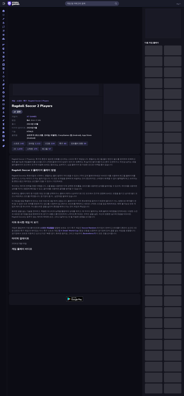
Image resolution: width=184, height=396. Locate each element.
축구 (25, 101)
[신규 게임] (3, 19)
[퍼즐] (3, 132)
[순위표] (3, 39)
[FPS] (3, 45)
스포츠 (19, 101)
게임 (13, 101)
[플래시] (3, 136)
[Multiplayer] (3, 35)
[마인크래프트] (3, 65)
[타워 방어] (3, 124)
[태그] (3, 146)
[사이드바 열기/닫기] (4, 3)
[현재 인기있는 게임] (3, 23)
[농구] (3, 57)
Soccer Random (89, 228)
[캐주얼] (3, 112)
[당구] (3, 61)
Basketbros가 (89, 233)
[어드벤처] (3, 92)
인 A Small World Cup (68, 230)
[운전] (3, 96)
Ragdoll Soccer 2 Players (38, 101)
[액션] (3, 88)
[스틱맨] (3, 80)
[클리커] (3, 120)
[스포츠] (3, 84)
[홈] (3, 11)
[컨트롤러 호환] (3, 116)
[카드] (3, 108)
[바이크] (3, 72)
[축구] (3, 104)
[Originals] (3, 31)
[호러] (3, 140)
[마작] (3, 69)
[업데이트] (3, 27)
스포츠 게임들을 (47, 228)
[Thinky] (3, 53)
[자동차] (3, 100)
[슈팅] (3, 76)
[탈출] (3, 128)
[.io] (3, 49)
